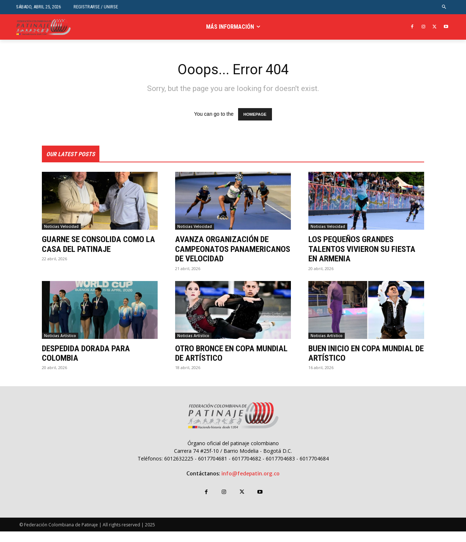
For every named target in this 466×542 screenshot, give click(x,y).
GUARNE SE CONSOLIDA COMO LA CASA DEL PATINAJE (96, 245)
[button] (444, 7)
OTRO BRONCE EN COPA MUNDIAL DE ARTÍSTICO (218, 363)
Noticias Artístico (60, 346)
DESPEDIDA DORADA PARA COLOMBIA (89, 363)
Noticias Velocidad (61, 227)
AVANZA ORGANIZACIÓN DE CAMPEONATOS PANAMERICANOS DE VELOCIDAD (225, 254)
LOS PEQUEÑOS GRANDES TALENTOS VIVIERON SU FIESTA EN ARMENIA (365, 250)
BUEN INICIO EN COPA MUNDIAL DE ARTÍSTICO (364, 363)
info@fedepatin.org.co (250, 484)
